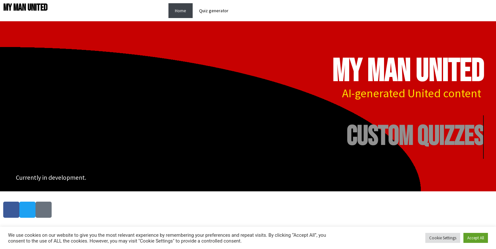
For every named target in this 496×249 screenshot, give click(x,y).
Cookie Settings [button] (442, 238)
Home (180, 11)
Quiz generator (213, 11)
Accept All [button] (475, 238)
